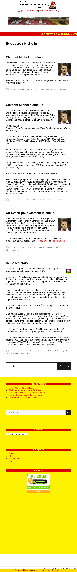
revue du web (15, 458)
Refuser (55, 570)
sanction (16, 250)
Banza (52, 351)
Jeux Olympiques (52, 89)
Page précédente (60, 369)
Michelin (9, 92)
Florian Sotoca (58, 241)
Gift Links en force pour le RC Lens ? (26, 390)
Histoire (42, 10)
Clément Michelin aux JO (24, 105)
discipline (56, 247)
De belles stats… (18, 263)
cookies (46, 568)
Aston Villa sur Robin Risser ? (22, 388)
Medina (62, 89)
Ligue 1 (63, 247)
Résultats (34, 10)
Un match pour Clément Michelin (30, 213)
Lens (56, 10)
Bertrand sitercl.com (17, 89)
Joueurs (25, 10)
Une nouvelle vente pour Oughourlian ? (27, 393)
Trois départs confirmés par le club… (25, 397)
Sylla (26, 354)
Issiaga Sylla (43, 241)
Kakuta (58, 351)
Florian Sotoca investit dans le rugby (25, 395)
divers (11, 454)
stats (22, 354)
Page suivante (67, 369)
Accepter (46, 570)
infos (41, 89)
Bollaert (49, 10)
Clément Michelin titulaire (25, 57)
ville (10, 461)
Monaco (16, 354)
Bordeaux (48, 247)
